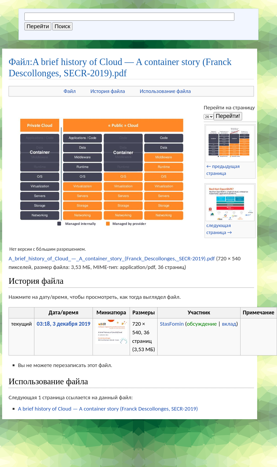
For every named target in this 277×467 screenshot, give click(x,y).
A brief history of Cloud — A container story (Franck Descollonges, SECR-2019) (108, 408)
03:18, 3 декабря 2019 (63, 323)
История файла (107, 91)
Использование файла (165, 91)
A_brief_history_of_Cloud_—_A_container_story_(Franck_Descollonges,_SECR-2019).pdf (112, 258)
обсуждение (202, 323)
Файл (70, 91)
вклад (229, 323)
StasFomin (172, 323)
